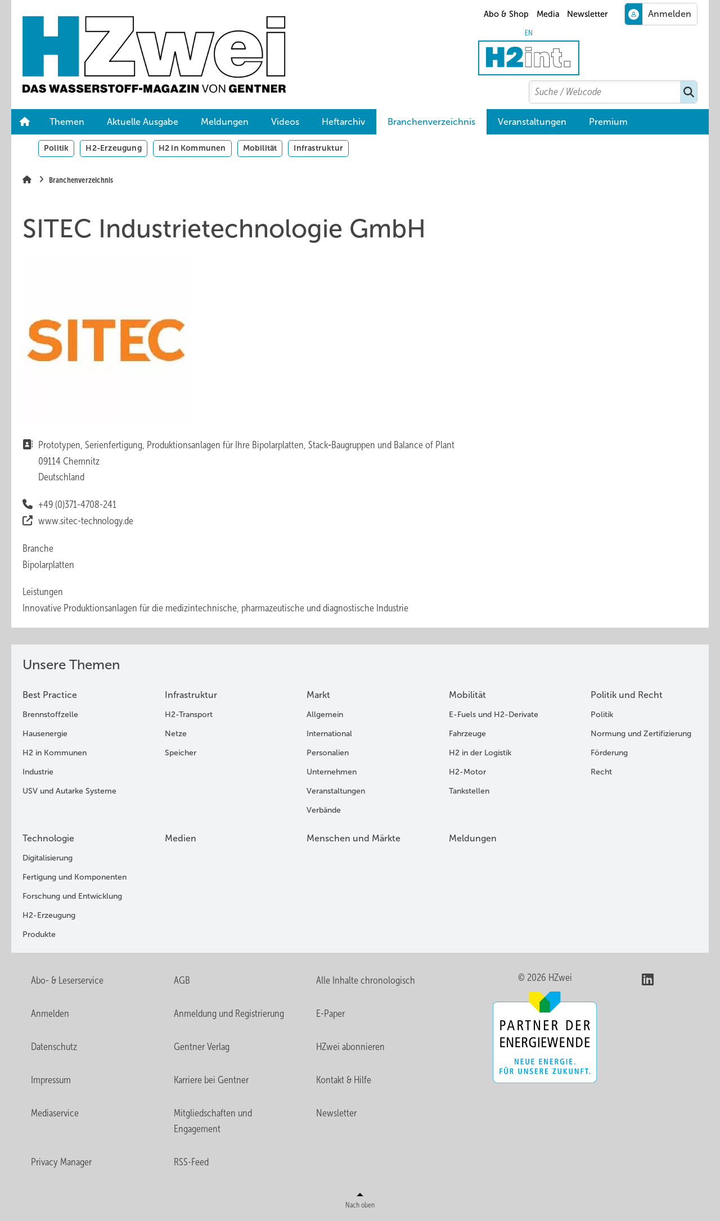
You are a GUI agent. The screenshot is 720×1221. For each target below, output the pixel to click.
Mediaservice (55, 1113)
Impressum (51, 1079)
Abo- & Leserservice (67, 980)
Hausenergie (45, 733)
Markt (318, 695)
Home (24, 122)
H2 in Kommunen (192, 147)
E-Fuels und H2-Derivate (493, 714)
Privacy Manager (61, 1162)
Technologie (48, 838)
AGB (182, 980)
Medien (180, 838)
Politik (56, 147)
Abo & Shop (506, 14)
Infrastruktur (318, 147)
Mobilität (260, 147)
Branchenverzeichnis (431, 122)
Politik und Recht (627, 695)
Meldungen (225, 122)
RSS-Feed (191, 1162)
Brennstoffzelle (50, 714)
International (329, 733)
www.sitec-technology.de (86, 520)
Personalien (328, 753)
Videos (285, 122)
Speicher (180, 753)
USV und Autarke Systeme (69, 791)
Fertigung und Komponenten (74, 877)
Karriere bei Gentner (211, 1079)
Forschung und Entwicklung (72, 896)
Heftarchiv (343, 122)
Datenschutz (54, 1046)
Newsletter (587, 14)
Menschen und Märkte (353, 838)
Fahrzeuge (467, 733)
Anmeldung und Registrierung (229, 1013)
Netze (176, 733)
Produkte (39, 934)
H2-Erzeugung (113, 147)
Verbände (324, 810)
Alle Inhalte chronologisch (365, 980)
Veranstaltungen (532, 122)
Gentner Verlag (202, 1046)
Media (548, 14)
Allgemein (325, 714)
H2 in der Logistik (480, 753)
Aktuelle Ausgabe (142, 122)
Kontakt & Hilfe (343, 1079)
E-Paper (330, 1013)
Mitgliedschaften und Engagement (213, 1121)
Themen (67, 122)
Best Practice (49, 695)
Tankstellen (469, 791)
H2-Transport (189, 714)
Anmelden (50, 1013)
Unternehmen (332, 772)
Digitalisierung (47, 858)
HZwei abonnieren (350, 1046)
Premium (608, 122)
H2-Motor (467, 772)
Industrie (37, 772)
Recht (601, 772)
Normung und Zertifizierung (641, 733)
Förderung (609, 753)
